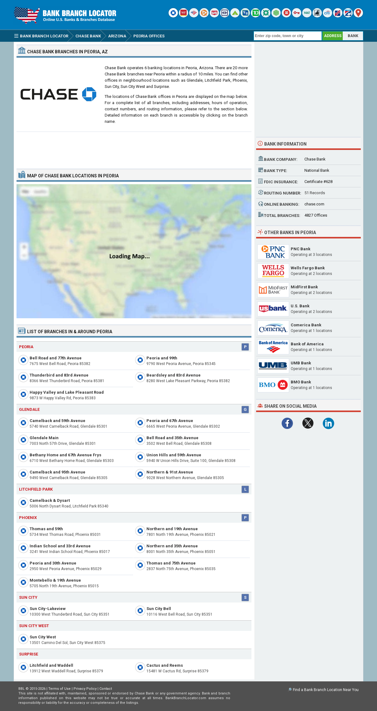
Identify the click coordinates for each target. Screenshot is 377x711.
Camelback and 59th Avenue (57, 420)
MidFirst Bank (304, 287)
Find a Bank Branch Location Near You (326, 690)
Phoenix (28, 517)
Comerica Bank (306, 325)
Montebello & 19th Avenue (55, 580)
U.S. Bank (300, 306)
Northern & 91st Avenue (169, 472)
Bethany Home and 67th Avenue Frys (65, 455)
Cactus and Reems (164, 665)
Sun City (28, 597)
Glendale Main (44, 437)
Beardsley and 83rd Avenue (173, 375)
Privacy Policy (85, 689)
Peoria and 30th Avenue (53, 563)
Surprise (28, 654)
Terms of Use (59, 689)
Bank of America (307, 344)
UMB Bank (301, 363)
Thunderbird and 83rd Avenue (59, 375)
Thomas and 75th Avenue (171, 563)
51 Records (314, 192)
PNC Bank (300, 249)
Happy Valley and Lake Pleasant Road (67, 392)
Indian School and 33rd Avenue (60, 546)
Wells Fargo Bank (308, 268)
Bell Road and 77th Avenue (56, 358)
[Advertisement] (134, 148)
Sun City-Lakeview (48, 608)
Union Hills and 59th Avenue (173, 455)
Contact (105, 689)
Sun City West (43, 637)
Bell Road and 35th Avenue (172, 437)
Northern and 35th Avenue (172, 546)
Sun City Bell (158, 608)
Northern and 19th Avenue (172, 528)
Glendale (29, 409)
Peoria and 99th (161, 358)
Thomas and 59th (46, 528)
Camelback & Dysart (50, 500)
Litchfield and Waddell (51, 665)
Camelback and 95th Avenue (57, 472)
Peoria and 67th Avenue (169, 420)
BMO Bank (301, 382)
